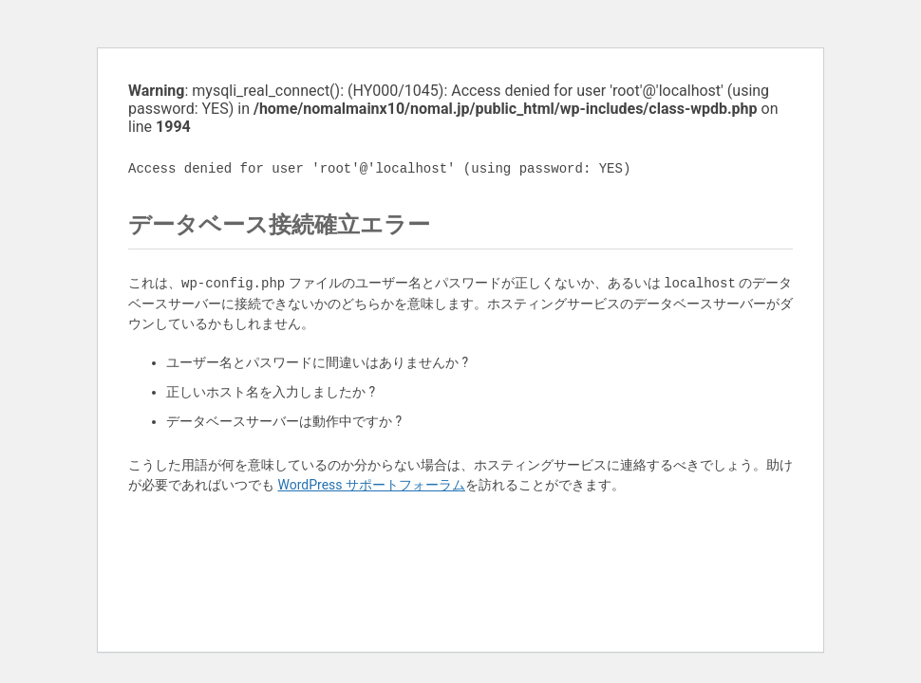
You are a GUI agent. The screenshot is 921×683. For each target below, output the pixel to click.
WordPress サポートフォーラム (371, 484)
